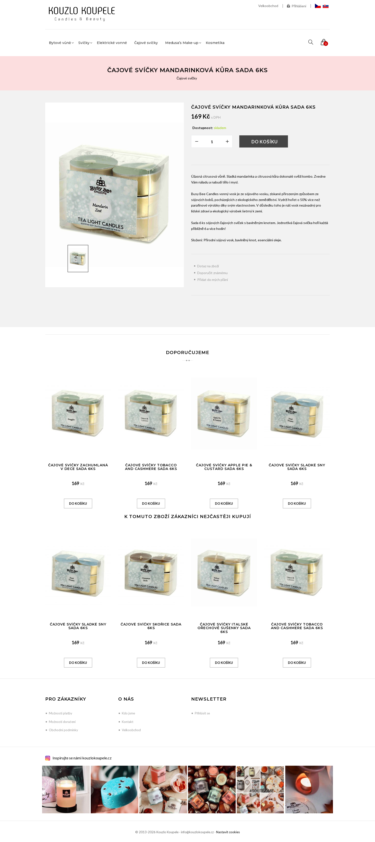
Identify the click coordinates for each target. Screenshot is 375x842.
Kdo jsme (128, 713)
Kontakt (127, 722)
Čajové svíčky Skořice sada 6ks (151, 626)
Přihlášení (296, 6)
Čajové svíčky (146, 43)
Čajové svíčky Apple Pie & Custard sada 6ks (224, 467)
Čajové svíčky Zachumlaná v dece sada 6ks (78, 467)
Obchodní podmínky (63, 730)
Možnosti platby (60, 713)
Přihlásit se (202, 713)
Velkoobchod (268, 6)
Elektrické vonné (112, 43)
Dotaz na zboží (208, 266)
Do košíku (264, 141)
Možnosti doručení (62, 722)
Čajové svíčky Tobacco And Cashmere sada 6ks (151, 467)
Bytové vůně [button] (60, 43)
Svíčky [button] (83, 43)
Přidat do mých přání (212, 280)
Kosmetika (215, 43)
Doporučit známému (212, 273)
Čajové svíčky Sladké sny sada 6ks (297, 467)
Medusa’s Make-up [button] (181, 43)
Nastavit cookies (228, 832)
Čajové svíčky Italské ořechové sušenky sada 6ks (224, 628)
